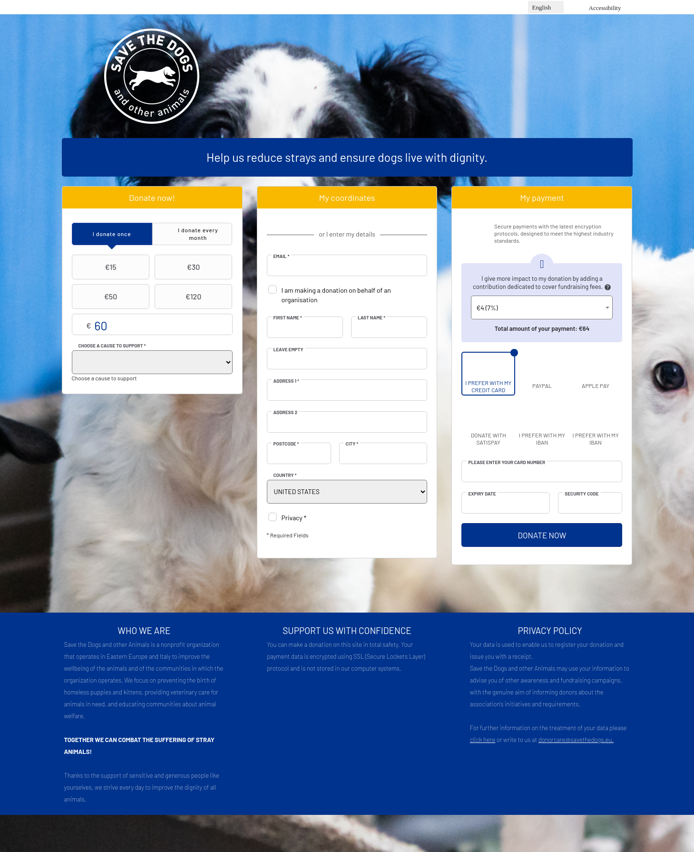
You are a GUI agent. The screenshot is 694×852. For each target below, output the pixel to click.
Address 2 (286, 412)
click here (482, 739)
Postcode (286, 443)
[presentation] (112, 234)
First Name (288, 317)
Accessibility (605, 7)
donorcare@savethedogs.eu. (576, 739)
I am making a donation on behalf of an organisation (336, 295)
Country (285, 475)
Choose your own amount (152, 325)
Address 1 (287, 381)
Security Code (581, 493)
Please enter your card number (506, 462)
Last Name (371, 317)
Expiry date (482, 493)
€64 (584, 328)
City (352, 443)
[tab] (112, 234)
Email (282, 256)
